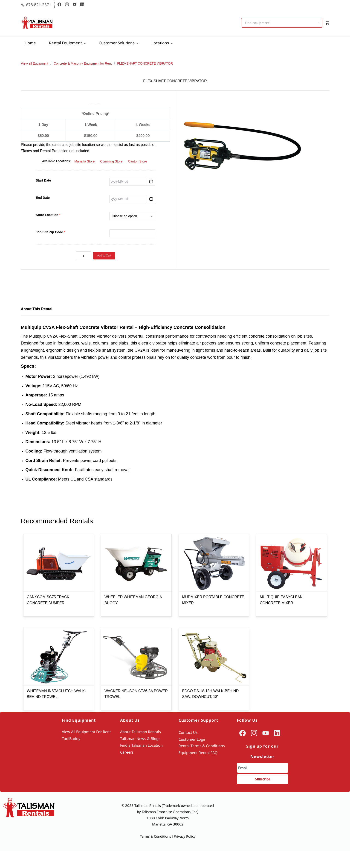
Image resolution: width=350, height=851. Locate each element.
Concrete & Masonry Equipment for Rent (83, 63)
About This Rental (36, 309)
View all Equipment (34, 63)
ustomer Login (193, 739)
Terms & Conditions (155, 836)
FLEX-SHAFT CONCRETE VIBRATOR (145, 63)
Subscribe (262, 779)
